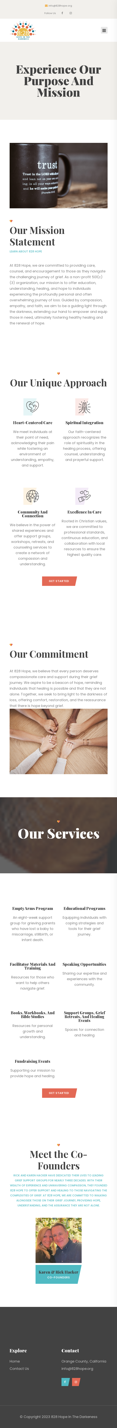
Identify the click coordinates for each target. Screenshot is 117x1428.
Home (15, 1361)
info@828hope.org (58, 6)
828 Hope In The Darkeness (74, 1416)
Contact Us (19, 1368)
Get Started (59, 581)
